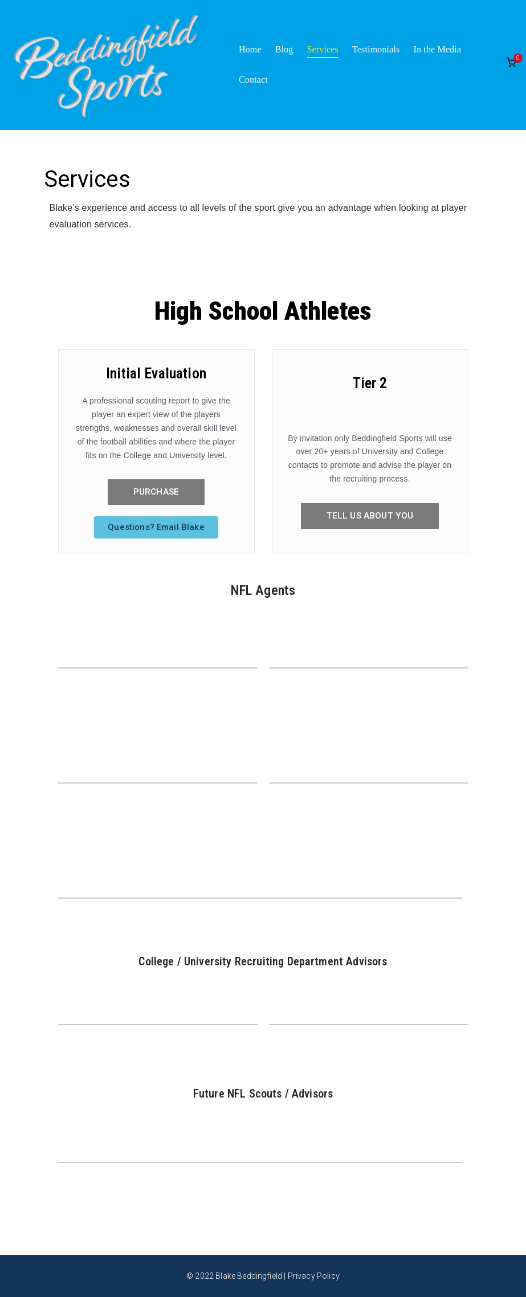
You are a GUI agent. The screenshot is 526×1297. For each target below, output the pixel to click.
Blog (284, 49)
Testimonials (375, 49)
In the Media (437, 49)
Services (323, 49)
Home (250, 49)
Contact (253, 79)
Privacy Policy (314, 1275)
